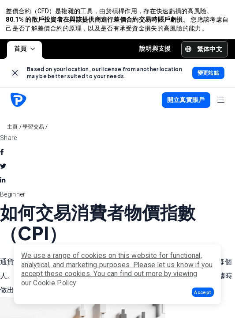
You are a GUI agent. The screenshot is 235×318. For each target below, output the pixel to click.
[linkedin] (2, 183)
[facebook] (2, 155)
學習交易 (33, 129)
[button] (203, 292)
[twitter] (3, 169)
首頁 (24, 51)
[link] (15, 75)
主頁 (12, 129)
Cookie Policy (54, 283)
